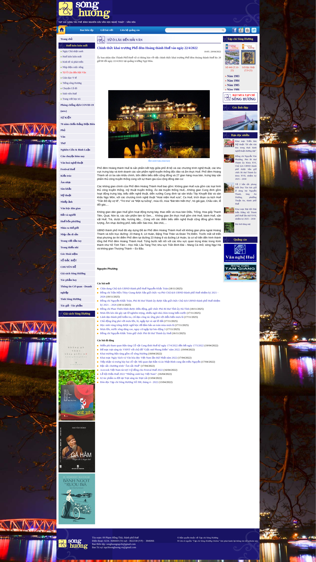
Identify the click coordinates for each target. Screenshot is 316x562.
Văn (63, 136)
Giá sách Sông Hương (73, 273)
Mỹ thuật (66, 195)
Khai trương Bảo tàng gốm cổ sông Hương (123, 353)
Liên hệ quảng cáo (130, 30)
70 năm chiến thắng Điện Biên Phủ (78, 127)
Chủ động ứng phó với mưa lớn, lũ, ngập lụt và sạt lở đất (131, 321)
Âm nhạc (66, 182)
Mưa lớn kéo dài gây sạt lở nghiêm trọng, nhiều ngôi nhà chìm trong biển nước (143, 312)
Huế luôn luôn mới (77, 45)
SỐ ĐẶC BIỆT (69, 260)
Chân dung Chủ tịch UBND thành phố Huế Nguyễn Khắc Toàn (134, 288)
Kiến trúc (66, 175)
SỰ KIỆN (66, 117)
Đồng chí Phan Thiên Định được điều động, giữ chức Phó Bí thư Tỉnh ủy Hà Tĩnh (144, 308)
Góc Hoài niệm (69, 253)
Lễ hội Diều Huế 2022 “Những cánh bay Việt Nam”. (128, 373)
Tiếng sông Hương (72, 83)
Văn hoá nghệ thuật (72, 162)
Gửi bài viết (106, 30)
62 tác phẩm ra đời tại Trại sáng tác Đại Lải (124, 377)
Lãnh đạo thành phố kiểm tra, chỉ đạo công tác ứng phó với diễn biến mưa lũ (141, 316)
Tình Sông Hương (71, 299)
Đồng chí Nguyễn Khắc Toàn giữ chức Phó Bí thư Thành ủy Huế (135, 333)
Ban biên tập (86, 30)
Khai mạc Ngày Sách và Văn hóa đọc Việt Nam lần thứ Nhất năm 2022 (138, 357)
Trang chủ (66, 38)
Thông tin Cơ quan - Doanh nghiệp (76, 289)
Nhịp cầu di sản (69, 234)
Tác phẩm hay (69, 279)
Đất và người (68, 214)
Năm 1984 (233, 80)
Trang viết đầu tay (71, 240)
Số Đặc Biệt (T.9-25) (248, 69)
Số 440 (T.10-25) (232, 69)
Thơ (63, 143)
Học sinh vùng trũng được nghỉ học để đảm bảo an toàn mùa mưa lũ (137, 325)
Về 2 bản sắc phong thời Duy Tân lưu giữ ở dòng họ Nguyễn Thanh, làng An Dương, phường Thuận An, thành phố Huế (245, 194)
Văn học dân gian (71, 208)
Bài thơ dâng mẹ (242, 224)
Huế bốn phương (71, 221)
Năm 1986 (233, 89)
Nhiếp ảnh (67, 201)
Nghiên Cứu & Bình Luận (75, 149)
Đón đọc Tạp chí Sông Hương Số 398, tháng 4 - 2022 (129, 382)
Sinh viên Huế (70, 93)
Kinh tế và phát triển (73, 61)
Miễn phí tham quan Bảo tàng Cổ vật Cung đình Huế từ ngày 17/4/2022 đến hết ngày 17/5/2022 (152, 345)
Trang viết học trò (72, 98)
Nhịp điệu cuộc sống (73, 67)
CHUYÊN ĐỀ (68, 266)
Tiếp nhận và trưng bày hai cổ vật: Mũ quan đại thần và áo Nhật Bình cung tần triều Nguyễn (150, 361)
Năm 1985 (233, 85)
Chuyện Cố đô (70, 88)
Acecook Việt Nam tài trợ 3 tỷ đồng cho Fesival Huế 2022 (131, 369)
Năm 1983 (233, 76)
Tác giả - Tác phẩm (71, 305)
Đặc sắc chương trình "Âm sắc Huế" (120, 365)
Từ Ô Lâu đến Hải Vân (74, 72)
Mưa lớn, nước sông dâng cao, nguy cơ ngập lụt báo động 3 (132, 329)
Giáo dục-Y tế (70, 77)
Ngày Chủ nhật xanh (73, 51)
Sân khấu (66, 188)
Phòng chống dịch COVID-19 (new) (77, 108)
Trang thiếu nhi (69, 247)
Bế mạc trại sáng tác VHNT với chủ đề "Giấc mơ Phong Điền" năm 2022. (140, 349)
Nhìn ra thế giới (70, 227)
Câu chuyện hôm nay (73, 156)
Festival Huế (68, 169)
